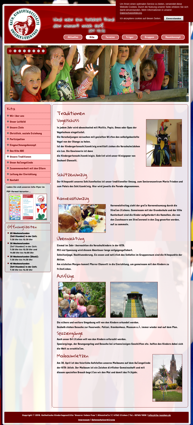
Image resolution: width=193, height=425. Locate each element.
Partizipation (17, 139)
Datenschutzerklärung (103, 419)
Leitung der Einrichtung (23, 174)
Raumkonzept (173, 37)
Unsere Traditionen (20, 156)
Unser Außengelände (21, 162)
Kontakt (14, 180)
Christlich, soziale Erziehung (26, 133)
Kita (92, 37)
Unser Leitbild (18, 121)
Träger (129, 37)
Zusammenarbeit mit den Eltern (28, 168)
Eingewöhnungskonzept (23, 145)
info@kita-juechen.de (159, 415)
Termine (110, 37)
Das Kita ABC (17, 151)
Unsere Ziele (17, 127)
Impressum (84, 419)
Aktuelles (73, 37)
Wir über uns (17, 116)
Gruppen (149, 37)
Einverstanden (173, 18)
